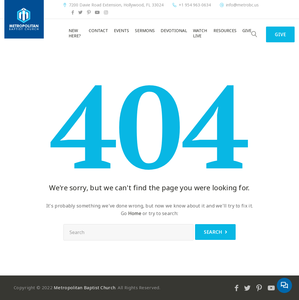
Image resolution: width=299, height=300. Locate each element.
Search (213, 232)
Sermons (145, 30)
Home (134, 213)
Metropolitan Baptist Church (84, 287)
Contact (98, 30)
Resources (225, 30)
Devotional (174, 30)
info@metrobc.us (242, 5)
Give (246, 30)
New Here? (75, 33)
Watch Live (200, 33)
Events (121, 30)
